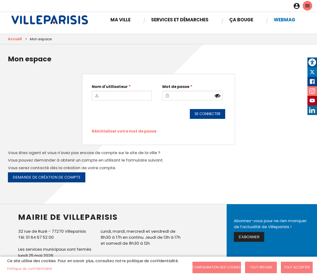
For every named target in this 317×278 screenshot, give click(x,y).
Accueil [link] (15, 38)
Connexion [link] (298, 6)
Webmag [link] (284, 20)
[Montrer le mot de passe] (217, 96)
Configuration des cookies (217, 267)
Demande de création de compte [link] (47, 177)
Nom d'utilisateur (110, 86)
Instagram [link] (312, 91)
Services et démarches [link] (179, 20)
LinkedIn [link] (312, 110)
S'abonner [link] (249, 237)
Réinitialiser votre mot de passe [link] (124, 131)
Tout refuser (261, 267)
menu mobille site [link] (307, 6)
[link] (312, 62)
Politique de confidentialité (29, 268)
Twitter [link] (312, 72)
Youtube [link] (312, 100)
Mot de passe (175, 86)
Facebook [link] (312, 81)
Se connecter (207, 113)
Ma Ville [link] (120, 20)
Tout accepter (297, 267)
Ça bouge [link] (241, 20)
